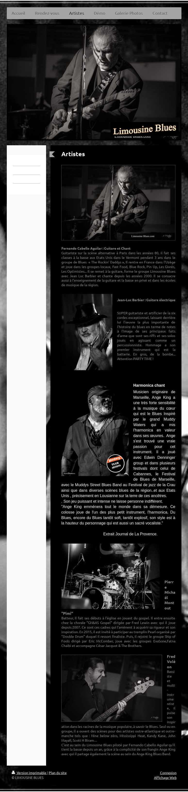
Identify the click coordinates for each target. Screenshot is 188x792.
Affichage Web (165, 777)
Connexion (168, 772)
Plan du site (58, 772)
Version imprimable (29, 772)
